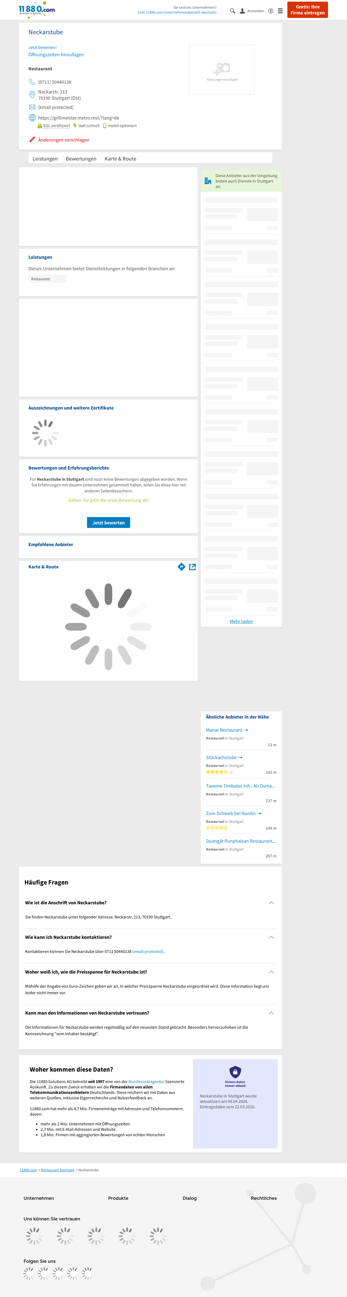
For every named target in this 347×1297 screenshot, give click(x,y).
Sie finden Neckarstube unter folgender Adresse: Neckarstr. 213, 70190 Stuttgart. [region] (98, 917)
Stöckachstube (221, 757)
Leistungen (45, 158)
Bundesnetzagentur (146, 1081)
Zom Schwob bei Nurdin (231, 813)
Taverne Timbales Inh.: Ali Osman (240, 786)
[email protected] (148, 951)
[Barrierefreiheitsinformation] (273, 10)
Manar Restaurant (224, 730)
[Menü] (282, 10)
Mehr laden (241, 621)
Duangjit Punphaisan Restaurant (239, 841)
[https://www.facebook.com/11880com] (30, 1274)
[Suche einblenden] (235, 10)
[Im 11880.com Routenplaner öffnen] (182, 566)
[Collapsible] (271, 902)
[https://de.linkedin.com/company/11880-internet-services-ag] (73, 1274)
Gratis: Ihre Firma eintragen (308, 10)
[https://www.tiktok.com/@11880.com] (59, 1274)
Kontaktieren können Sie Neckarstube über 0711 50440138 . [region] (95, 951)
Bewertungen (81, 158)
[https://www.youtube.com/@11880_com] (88, 1274)
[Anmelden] (254, 10)
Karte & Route (120, 158)
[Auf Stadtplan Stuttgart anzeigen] (192, 566)
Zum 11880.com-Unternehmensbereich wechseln (177, 12)
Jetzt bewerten (108, 523)
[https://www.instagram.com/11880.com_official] (44, 1274)
